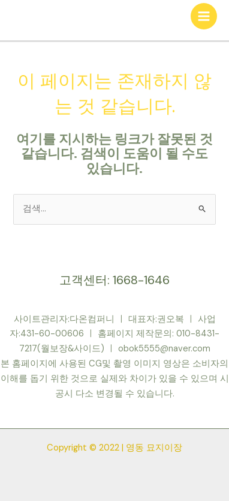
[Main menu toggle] (204, 16)
